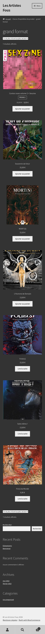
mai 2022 (6, 581)
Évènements (7, 546)
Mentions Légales (10, 620)
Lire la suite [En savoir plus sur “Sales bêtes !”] (22, 433)
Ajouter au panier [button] (22, 109)
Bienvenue (6, 548)
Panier (35, 628)
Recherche (22, 630)
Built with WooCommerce (29, 620)
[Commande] (15, 38)
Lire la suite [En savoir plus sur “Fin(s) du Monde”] (22, 498)
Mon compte (7, 630)
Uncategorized (8, 600)
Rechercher (7, 525)
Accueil (8, 19)
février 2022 (7, 584)
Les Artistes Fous (12, 8)
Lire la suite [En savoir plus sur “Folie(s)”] (22, 368)
